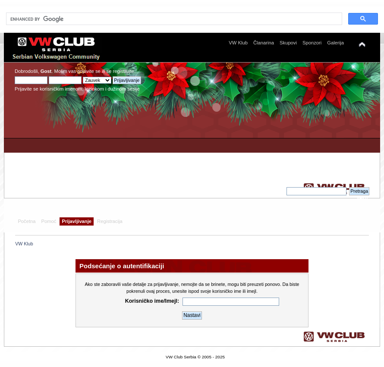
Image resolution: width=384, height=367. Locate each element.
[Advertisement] (288, 126)
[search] (173, 19)
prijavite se (89, 71)
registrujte (123, 71)
